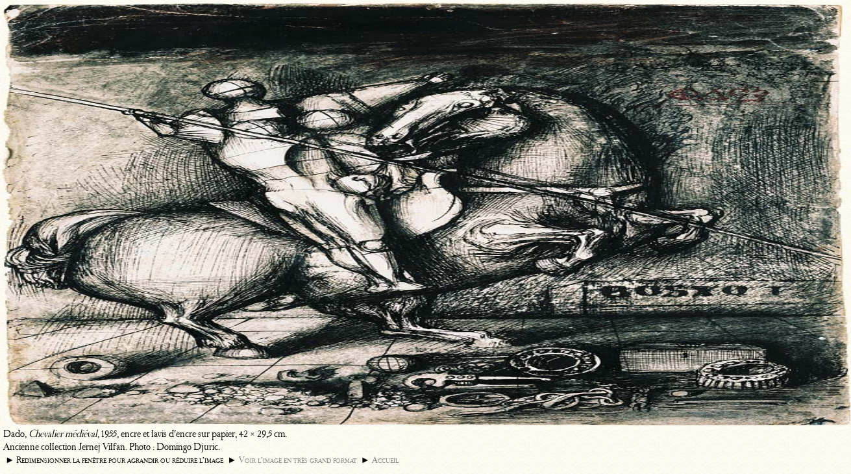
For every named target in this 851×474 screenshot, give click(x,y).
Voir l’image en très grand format (298, 460)
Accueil (385, 460)
